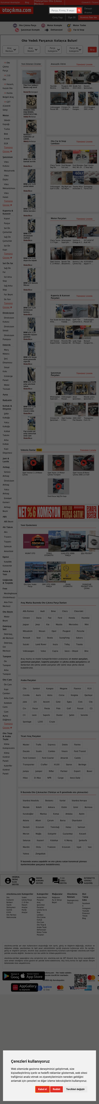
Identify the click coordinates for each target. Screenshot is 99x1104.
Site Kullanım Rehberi (10, 899)
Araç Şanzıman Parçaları (41, 904)
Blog (84, 918)
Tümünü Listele (84, 296)
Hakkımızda (11, 917)
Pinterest (86, 913)
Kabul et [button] (42, 1089)
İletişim (70, 903)
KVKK (8, 912)
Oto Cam (40, 922)
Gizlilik (9, 910)
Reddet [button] (56, 1089)
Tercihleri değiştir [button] (75, 1089)
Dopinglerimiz (72, 900)
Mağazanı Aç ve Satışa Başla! (57, 899)
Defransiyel (41, 930)
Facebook (86, 903)
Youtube (85, 911)
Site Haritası (11, 915)
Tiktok (85, 916)
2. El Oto (25, 902)
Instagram (86, 908)
